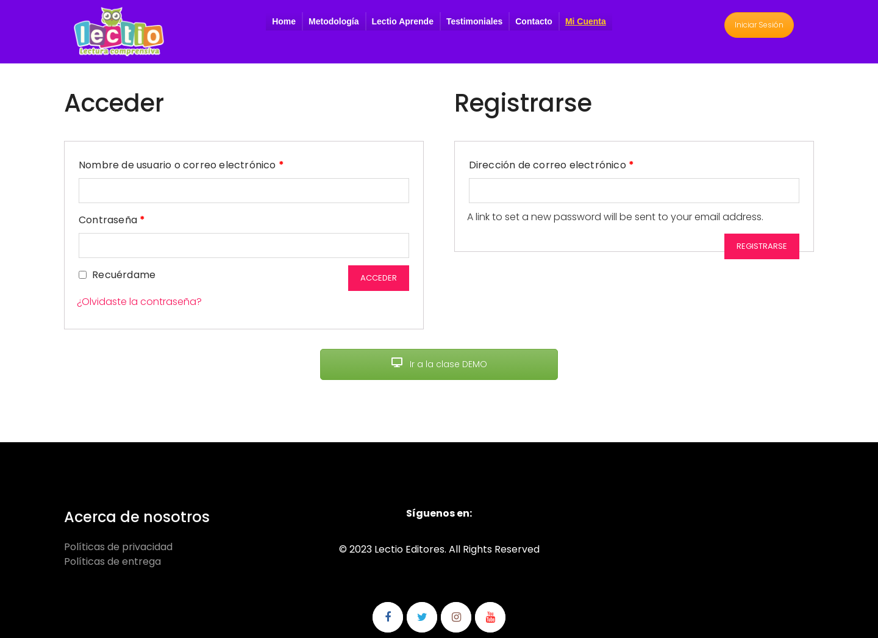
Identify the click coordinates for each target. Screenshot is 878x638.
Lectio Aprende (403, 21)
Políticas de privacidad (118, 547)
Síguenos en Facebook (388, 617)
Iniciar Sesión (759, 25)
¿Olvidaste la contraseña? (139, 302)
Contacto (533, 21)
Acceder (378, 278)
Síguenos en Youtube (490, 617)
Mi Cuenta (585, 21)
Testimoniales (474, 21)
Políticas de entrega (112, 561)
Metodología (334, 21)
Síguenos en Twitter (422, 617)
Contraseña (112, 218)
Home (284, 21)
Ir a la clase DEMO (439, 364)
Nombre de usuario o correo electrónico (181, 164)
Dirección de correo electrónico (552, 164)
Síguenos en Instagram (456, 617)
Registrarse (762, 246)
